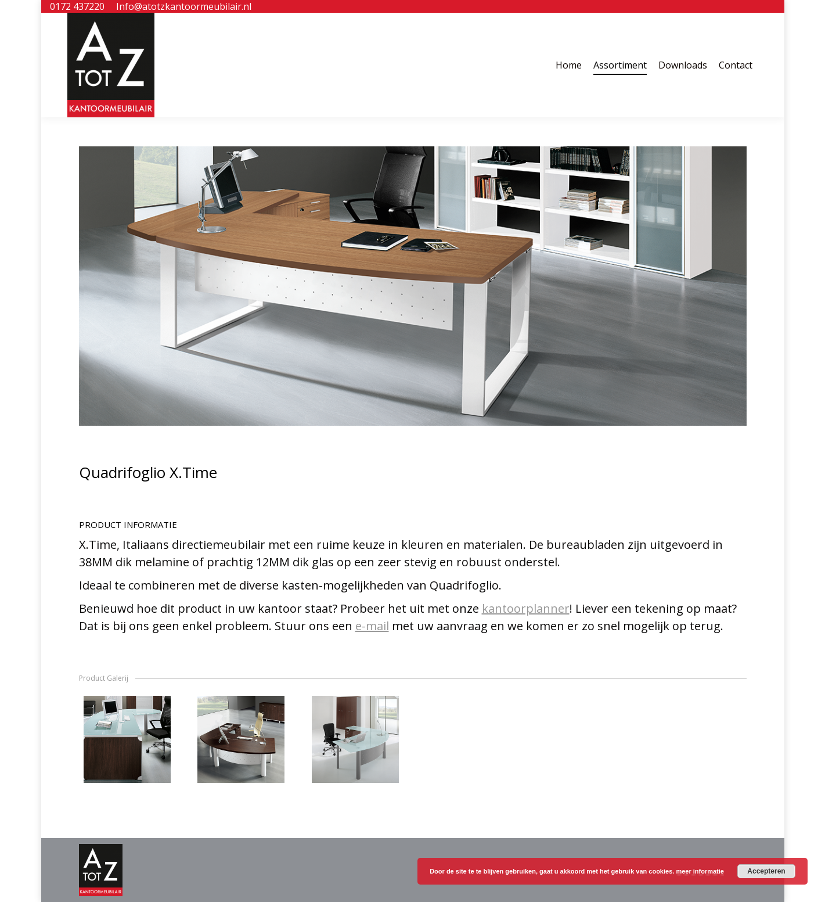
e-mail (372, 626)
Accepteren (766, 871)
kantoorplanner (526, 608)
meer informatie (700, 871)
